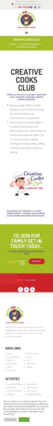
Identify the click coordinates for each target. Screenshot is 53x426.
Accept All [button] (24, 419)
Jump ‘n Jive (32, 391)
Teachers (30, 357)
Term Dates (31, 363)
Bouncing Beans (33, 387)
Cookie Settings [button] (10, 419)
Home (13, 44)
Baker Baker (11, 387)
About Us (10, 360)
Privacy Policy (9, 414)
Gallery (29, 367)
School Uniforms (13, 357)
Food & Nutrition (33, 353)
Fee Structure (12, 363)
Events (9, 367)
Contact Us (11, 370)
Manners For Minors (34, 394)
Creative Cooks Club (14, 391)
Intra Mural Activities (29, 44)
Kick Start (10, 394)
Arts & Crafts (31, 384)
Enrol (29, 360)
